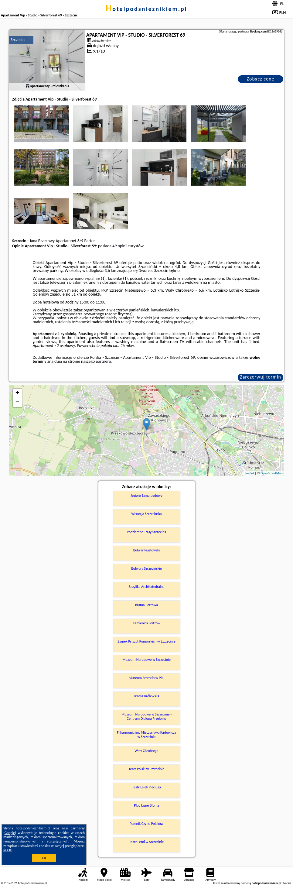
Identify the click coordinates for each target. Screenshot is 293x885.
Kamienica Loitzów (146, 623)
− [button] (17, 402)
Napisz (287, 883)
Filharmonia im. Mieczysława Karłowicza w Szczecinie (146, 734)
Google (10, 833)
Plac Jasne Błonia (146, 805)
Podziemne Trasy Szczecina (146, 532)
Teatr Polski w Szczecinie (147, 769)
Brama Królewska (146, 696)
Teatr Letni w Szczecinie (146, 842)
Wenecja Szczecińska (146, 514)
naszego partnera (96, 361)
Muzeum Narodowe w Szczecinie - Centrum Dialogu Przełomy (146, 716)
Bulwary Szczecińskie (146, 568)
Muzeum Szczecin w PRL (146, 678)
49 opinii (119, 246)
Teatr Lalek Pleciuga (146, 787)
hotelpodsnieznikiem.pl (146, 8)
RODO (7, 850)
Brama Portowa (146, 605)
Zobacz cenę (260, 79)
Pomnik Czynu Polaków (147, 824)
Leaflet (249, 473)
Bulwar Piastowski (146, 550)
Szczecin (18, 39)
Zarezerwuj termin (260, 377)
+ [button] (17, 393)
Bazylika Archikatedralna (146, 587)
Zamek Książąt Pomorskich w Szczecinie (146, 641)
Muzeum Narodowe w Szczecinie (146, 659)
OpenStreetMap (271, 473)
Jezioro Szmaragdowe (146, 495)
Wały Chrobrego (146, 751)
